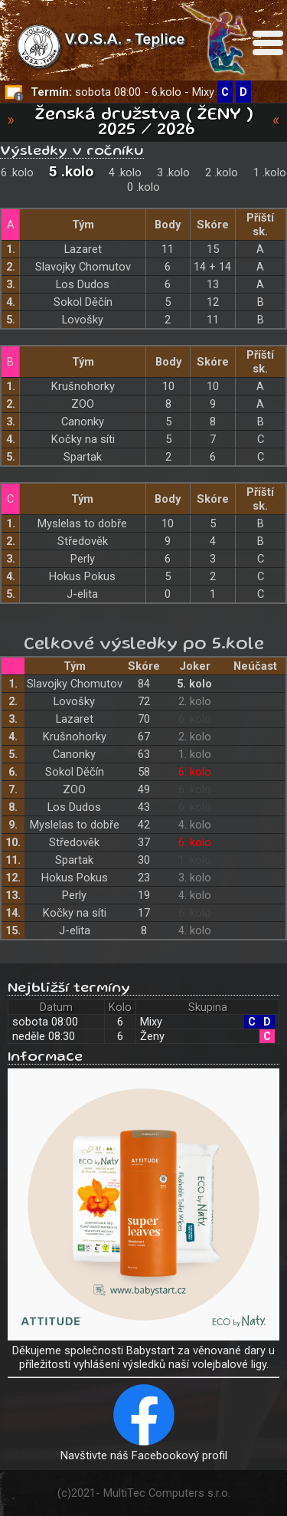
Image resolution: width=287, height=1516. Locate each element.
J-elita (82, 594)
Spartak (83, 457)
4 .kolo (125, 172)
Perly (82, 559)
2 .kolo (221, 172)
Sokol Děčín (83, 302)
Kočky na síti (83, 439)
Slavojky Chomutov (83, 267)
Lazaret (83, 249)
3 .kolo (173, 172)
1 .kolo (269, 172)
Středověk (82, 541)
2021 (83, 1493)
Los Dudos (82, 284)
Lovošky (82, 319)
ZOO (82, 404)
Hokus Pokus (82, 576)
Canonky (82, 421)
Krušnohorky (83, 386)
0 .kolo (143, 187)
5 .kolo (71, 171)
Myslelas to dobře (82, 523)
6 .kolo (17, 172)
